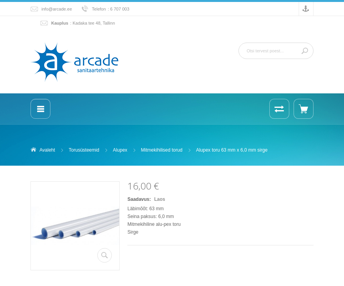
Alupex (120, 150)
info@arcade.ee (56, 9)
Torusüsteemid (84, 150)
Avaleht (47, 150)
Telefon (99, 9)
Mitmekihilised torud (162, 150)
